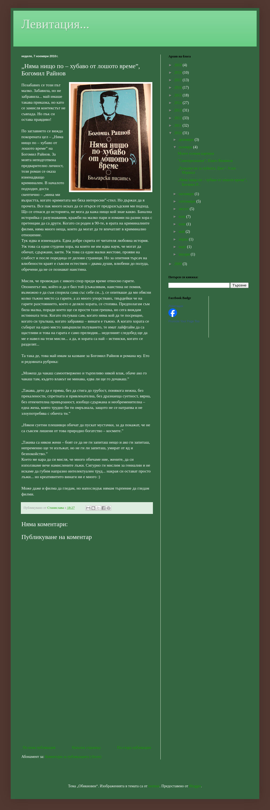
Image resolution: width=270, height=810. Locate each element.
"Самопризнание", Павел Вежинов (205, 161)
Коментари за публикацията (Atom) (73, 757)
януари (185, 254)
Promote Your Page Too (183, 321)
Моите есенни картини (196, 154)
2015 (178, 95)
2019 (178, 65)
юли (182, 217)
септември (187, 201)
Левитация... (55, 24)
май (182, 232)
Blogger (195, 786)
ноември (186, 147)
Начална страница (86, 748)
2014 (178, 103)
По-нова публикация (39, 748)
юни (182, 224)
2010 (178, 133)
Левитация (175, 306)
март (183, 247)
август (184, 209)
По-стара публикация (134, 748)
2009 (178, 264)
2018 (178, 73)
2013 (178, 110)
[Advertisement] (86, 700)
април (184, 239)
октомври (187, 194)
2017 (178, 80)
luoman (154, 786)
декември (186, 140)
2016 (178, 88)
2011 (178, 125)
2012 (178, 118)
